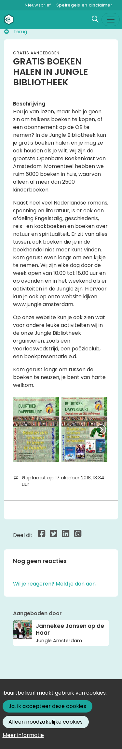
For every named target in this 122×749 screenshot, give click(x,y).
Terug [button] (15, 31)
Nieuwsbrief (38, 5)
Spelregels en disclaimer (84, 5)
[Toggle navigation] (111, 19)
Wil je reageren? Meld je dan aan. (55, 583)
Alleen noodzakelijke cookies (45, 722)
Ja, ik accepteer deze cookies (47, 706)
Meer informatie (23, 735)
